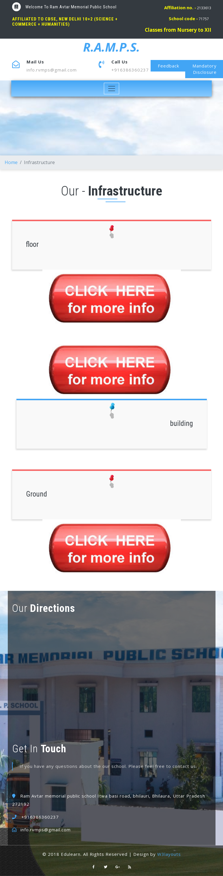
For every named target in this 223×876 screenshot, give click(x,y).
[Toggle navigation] (111, 88)
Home (11, 162)
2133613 (187, 7)
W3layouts (169, 854)
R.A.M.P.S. (111, 47)
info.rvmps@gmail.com (52, 70)
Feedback (168, 66)
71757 (189, 18)
